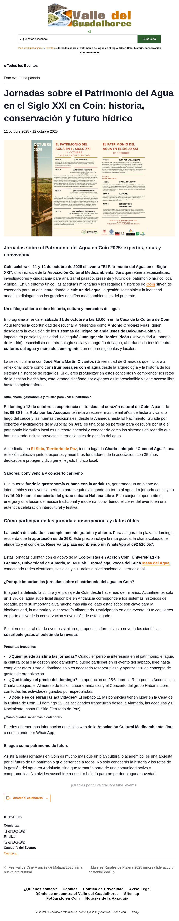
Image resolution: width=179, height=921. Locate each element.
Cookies (70, 889)
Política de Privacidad (103, 889)
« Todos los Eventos (21, 66)
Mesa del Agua (155, 563)
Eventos (50, 48)
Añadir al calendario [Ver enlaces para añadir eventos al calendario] (28, 798)
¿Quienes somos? (40, 889)
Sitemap (131, 894)
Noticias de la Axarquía (106, 898)
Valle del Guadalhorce (30, 48)
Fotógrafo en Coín (63, 898)
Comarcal (10, 853)
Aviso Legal (140, 889)
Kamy (135, 912)
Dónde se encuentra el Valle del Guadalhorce (77, 894)
